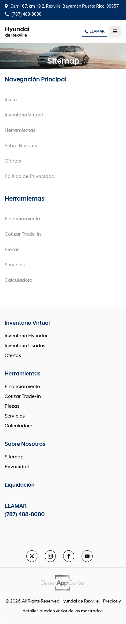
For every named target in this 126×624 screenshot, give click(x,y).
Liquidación (20, 485)
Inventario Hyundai (26, 336)
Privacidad (17, 467)
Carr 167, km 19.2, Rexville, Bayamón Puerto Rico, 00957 (62, 6)
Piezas (12, 249)
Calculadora (18, 280)
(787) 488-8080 (23, 14)
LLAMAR (95, 31)
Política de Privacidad (30, 176)
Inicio (11, 99)
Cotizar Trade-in (23, 234)
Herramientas (20, 130)
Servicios (15, 265)
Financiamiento (22, 219)
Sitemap (14, 457)
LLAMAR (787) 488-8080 (25, 511)
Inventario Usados (25, 345)
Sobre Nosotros (22, 145)
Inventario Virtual (24, 115)
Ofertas (13, 161)
